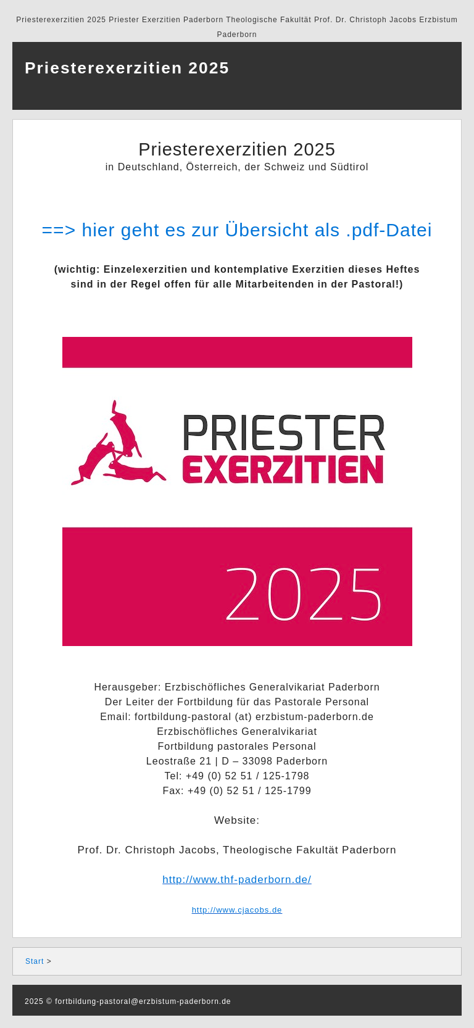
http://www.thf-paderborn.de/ (237, 879)
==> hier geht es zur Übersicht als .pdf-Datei (237, 230)
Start (34, 961)
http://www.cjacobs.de (237, 909)
